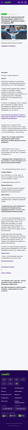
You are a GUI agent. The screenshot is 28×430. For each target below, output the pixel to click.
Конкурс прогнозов (6, 394)
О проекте (4, 388)
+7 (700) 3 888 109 (7, 408)
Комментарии (5, 397)
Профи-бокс (4, 14)
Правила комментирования (19, 401)
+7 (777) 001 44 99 (20, 408)
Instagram (4, 291)
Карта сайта (4, 401)
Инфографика (18, 391)
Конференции (18, 397)
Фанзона (3, 391)
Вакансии (17, 394)
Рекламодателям (19, 388)
